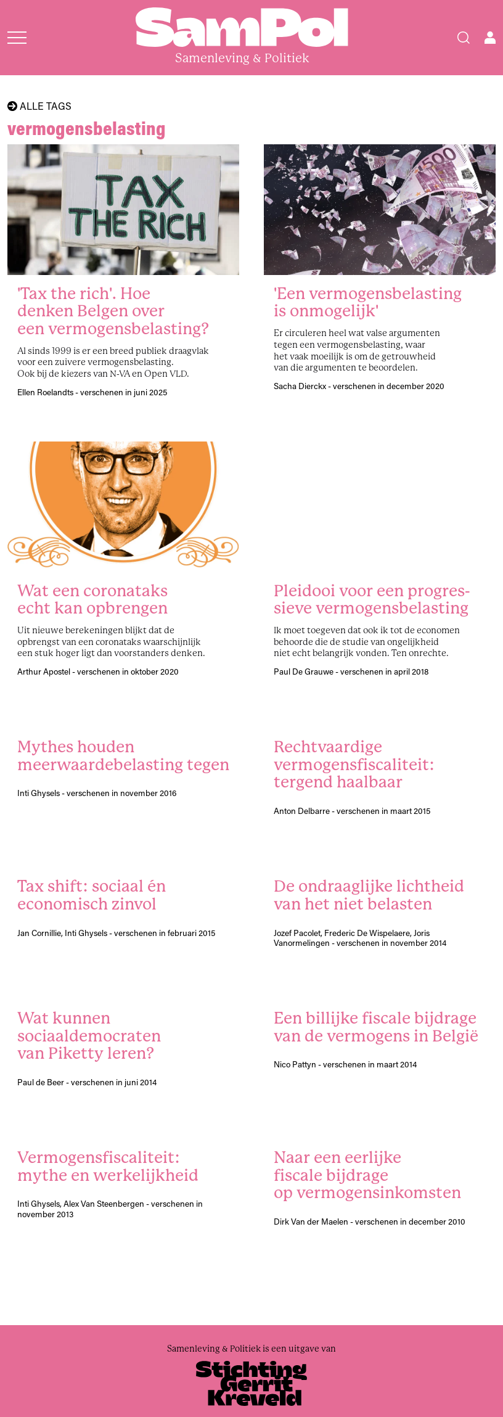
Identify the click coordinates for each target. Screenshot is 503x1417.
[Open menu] (17, 37)
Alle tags (39, 106)
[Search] (463, 37)
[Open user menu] (490, 37)
